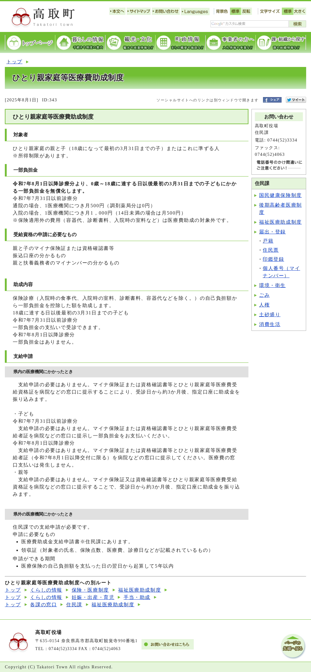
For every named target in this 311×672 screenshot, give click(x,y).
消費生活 (269, 324)
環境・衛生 (272, 285)
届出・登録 (272, 231)
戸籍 (268, 240)
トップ (14, 61)
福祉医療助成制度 (280, 222)
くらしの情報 (46, 590)
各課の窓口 (43, 604)
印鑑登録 (273, 259)
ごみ (264, 295)
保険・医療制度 (90, 590)
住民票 (271, 250)
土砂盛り (269, 314)
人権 (264, 304)
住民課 (74, 604)
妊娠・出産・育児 (93, 597)
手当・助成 (137, 597)
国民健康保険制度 (280, 195)
